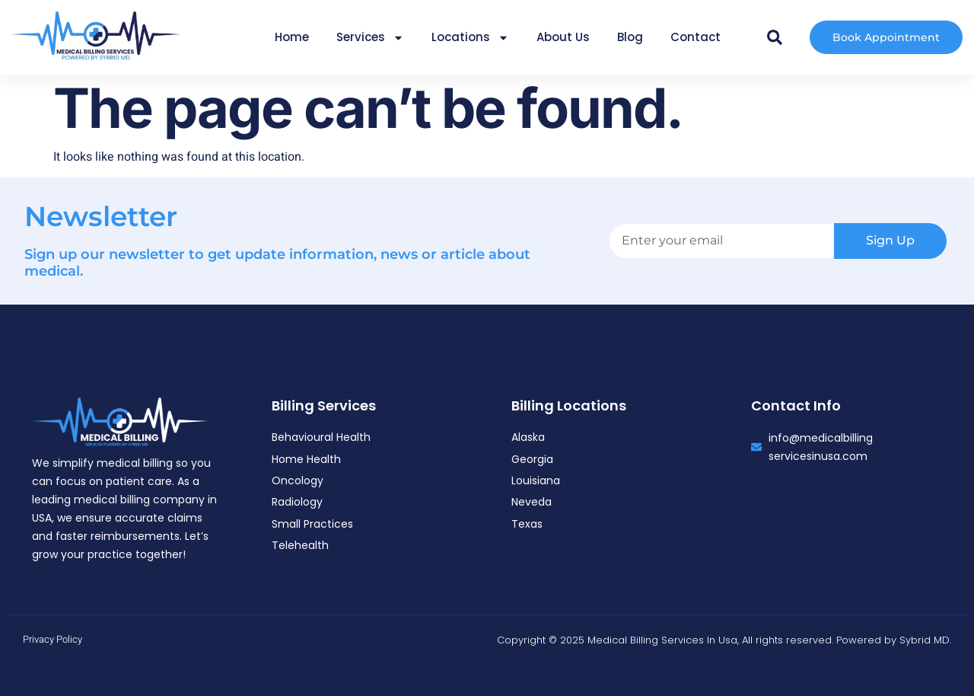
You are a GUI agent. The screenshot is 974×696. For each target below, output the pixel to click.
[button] (774, 37)
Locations (470, 37)
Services (370, 37)
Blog (630, 37)
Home (292, 37)
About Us (563, 37)
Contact (695, 37)
